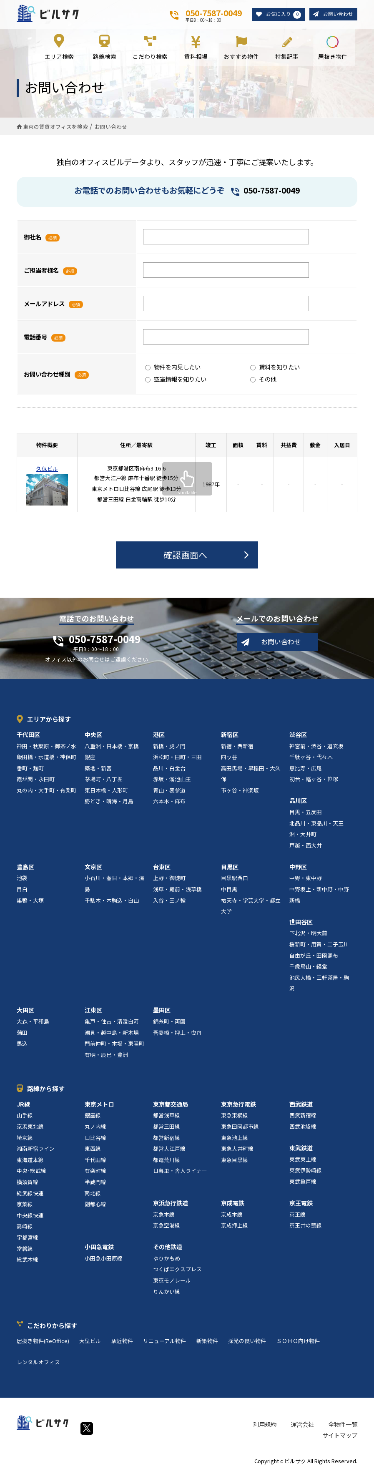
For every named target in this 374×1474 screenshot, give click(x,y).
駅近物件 (122, 1342)
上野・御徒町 (169, 880)
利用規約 (264, 1425)
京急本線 (164, 1216)
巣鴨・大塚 (30, 902)
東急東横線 (234, 1117)
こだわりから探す (52, 1327)
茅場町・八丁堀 (104, 781)
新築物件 (207, 1342)
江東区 (93, 1012)
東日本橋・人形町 (106, 792)
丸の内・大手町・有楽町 (46, 792)
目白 (22, 891)
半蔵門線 (95, 1183)
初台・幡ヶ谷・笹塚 (313, 781)
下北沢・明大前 (308, 935)
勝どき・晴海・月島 (109, 803)
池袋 (22, 880)
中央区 (93, 736)
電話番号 (35, 338)
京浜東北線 (30, 1128)
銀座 (90, 759)
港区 (159, 736)
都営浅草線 (166, 1117)
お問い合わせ (337, 14)
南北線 (93, 1195)
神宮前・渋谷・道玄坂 (316, 748)
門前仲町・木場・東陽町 (114, 1045)
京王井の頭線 (305, 1227)
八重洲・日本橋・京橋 (112, 748)
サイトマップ (339, 1436)
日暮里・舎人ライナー (180, 1173)
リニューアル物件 (164, 1342)
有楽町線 (95, 1173)
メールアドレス (44, 305)
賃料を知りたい (275, 369)
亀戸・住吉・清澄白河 (112, 1023)
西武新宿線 (302, 1117)
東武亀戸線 (302, 1183)
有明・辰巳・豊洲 (106, 1056)
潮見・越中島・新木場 (112, 1034)
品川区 (298, 802)
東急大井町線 (237, 1151)
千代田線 (95, 1161)
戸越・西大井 (305, 847)
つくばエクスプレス (177, 1271)
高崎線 (25, 1228)
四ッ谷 (229, 759)
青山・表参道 (169, 792)
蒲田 (22, 1034)
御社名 (32, 238)
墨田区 (162, 1012)
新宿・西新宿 (237, 748)
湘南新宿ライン (36, 1151)
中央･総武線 (31, 1173)
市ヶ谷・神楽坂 (240, 792)
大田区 (25, 1012)
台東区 (162, 868)
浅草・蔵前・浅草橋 (177, 891)
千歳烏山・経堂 (308, 968)
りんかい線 (166, 1293)
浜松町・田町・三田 (177, 759)
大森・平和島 (33, 1023)
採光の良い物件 (247, 1342)
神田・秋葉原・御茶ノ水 (46, 748)
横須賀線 (27, 1183)
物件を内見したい (173, 369)
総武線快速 (30, 1195)
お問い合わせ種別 (47, 375)
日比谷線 (95, 1139)
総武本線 (27, 1261)
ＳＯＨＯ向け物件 (298, 1342)
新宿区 (229, 736)
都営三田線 (166, 1128)
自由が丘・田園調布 (313, 957)
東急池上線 (234, 1139)
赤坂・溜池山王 (172, 781)
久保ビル (47, 470)
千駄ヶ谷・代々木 (311, 759)
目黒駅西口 (234, 880)
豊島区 (25, 868)
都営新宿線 (166, 1139)
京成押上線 (234, 1227)
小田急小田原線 (104, 1260)
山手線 (25, 1117)
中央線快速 (30, 1217)
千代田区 (28, 736)
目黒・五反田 (305, 813)
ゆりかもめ (166, 1260)
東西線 (93, 1151)
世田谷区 (301, 923)
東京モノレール (172, 1282)
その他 (263, 381)
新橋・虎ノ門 (169, 748)
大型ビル (90, 1342)
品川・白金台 (169, 770)
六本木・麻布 (169, 803)
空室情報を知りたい (175, 381)
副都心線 (95, 1206)
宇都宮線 (27, 1239)
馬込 (22, 1045)
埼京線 (25, 1139)
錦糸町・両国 (169, 1023)
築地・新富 (98, 770)
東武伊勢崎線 (305, 1172)
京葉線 (25, 1206)
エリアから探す (49, 720)
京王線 (297, 1216)
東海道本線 (30, 1161)
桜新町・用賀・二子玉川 (319, 946)
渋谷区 (298, 736)
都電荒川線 (166, 1161)
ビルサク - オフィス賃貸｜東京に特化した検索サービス (51, 14)
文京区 (93, 868)
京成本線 (232, 1216)
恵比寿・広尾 (305, 770)
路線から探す (46, 1090)
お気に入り (280, 14)
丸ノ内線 (95, 1128)
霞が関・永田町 (36, 781)
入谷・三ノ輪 (169, 902)
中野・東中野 (305, 880)
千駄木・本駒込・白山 (112, 902)
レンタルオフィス (38, 1364)
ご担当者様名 (41, 271)
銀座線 (93, 1117)
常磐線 (25, 1250)
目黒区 (229, 868)
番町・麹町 (30, 770)
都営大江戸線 (169, 1151)
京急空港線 (166, 1227)
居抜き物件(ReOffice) (43, 1342)
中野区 (298, 868)
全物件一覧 (342, 1425)
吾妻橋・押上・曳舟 (177, 1034)
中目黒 (229, 891)
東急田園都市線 (240, 1128)
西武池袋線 (302, 1128)
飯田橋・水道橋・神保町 (46, 759)
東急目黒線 (234, 1161)
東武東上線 (302, 1161)
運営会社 (302, 1425)
